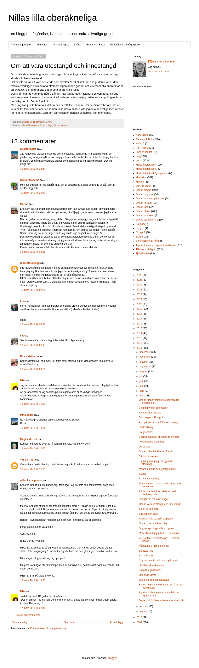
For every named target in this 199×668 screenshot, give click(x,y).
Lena (23, 301)
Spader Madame (29, 180)
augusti (144, 371)
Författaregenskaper (150, 570)
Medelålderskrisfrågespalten (125, 44)
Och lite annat (143, 185)
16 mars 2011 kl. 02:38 (32, 251)
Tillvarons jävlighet (21, 44)
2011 (140, 347)
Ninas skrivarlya (29, 356)
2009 (140, 622)
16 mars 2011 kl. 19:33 (32, 580)
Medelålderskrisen (146, 164)
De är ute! (144, 446)
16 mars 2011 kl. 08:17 (32, 345)
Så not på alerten (148, 456)
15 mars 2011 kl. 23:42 (32, 192)
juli (141, 376)
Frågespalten (146, 432)
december (145, 352)
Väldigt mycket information (153, 407)
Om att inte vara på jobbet (150, 198)
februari (144, 606)
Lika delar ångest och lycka (154, 579)
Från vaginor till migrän (151, 417)
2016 (140, 323)
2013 (140, 338)
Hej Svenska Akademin (151, 565)
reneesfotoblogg (30, 263)
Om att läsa (142, 207)
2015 (140, 328)
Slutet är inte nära (149, 508)
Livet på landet (144, 152)
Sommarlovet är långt (147, 240)
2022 (140, 294)
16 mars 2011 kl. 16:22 (32, 448)
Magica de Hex (28, 439)
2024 (140, 284)
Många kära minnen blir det (154, 545)
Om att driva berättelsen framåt (156, 451)
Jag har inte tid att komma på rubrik (158, 560)
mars (143, 395)
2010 (140, 617)
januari (144, 611)
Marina (24, 204)
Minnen (140, 181)
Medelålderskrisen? (31, 125)
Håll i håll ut (142, 147)
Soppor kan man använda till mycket (159, 436)
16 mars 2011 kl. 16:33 (32, 469)
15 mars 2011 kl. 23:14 (32, 168)
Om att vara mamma (147, 219)
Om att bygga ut (144, 194)
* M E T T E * (27, 459)
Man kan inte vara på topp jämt (156, 518)
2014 (140, 333)
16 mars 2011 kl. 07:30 (32, 290)
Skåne (77, 44)
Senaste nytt (146, 550)
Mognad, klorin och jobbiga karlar (157, 469)
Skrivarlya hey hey (149, 478)
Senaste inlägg (20, 622)
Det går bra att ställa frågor (154, 499)
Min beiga (42, 44)
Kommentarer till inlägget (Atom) (48, 628)
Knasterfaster (28, 148)
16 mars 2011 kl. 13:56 (32, 428)
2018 (140, 313)
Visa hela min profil (158, 71)
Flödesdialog (146, 427)
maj (142, 386)
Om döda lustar (147, 575)
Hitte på (140, 143)
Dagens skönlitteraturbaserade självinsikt (161, 600)
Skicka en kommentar (28, 615)
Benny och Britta (95, 44)
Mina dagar (26, 414)
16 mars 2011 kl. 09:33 (32, 369)
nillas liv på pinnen (31, 480)
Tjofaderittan (143, 253)
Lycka (139, 160)
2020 (140, 304)
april (142, 390)
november (145, 356)
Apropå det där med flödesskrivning (158, 422)
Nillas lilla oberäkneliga (52, 18)
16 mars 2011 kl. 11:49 (32, 403)
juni (142, 381)
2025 (140, 279)
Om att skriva (60, 125)
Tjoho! (142, 473)
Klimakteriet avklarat (150, 412)
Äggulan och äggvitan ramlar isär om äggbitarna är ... (159, 594)
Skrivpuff (140, 232)
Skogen (140, 228)
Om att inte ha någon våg (153, 523)
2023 (140, 289)
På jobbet (141, 224)
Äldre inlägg (116, 622)
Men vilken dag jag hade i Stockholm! (159, 533)
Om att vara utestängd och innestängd (160, 504)
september (146, 366)
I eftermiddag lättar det (151, 441)
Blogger (112, 658)
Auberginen (142, 135)
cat (22, 335)
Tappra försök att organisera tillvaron (156, 245)
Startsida (69, 622)
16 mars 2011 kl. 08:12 (32, 324)
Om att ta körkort (145, 215)
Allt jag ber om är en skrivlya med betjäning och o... (157, 493)
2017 (140, 318)
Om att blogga (60, 44)
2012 (140, 342)
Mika (23, 380)
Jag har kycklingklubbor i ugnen (156, 528)
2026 (140, 275)
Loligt (139, 156)
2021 (140, 299)
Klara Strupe (146, 555)
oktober (144, 361)
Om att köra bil (144, 202)
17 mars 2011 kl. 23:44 (32, 608)
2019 (140, 308)
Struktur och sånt (148, 513)
